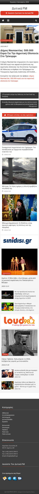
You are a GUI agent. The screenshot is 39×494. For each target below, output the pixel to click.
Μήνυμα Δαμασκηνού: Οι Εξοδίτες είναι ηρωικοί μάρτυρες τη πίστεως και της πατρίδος (17, 225)
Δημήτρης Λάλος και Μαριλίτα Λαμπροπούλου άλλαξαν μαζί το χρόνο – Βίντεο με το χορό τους (25, 384)
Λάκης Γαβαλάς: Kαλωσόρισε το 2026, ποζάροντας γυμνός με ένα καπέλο (16, 360)
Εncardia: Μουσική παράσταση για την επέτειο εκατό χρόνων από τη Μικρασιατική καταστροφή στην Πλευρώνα (19, 104)
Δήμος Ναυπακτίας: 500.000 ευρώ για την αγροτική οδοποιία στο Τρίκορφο (17, 78)
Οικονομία (5, 427)
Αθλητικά (5, 413)
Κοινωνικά (5, 425)
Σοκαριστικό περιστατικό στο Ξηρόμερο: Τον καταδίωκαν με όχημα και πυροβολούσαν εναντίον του (19, 150)
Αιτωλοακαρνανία (6, 40)
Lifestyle (5, 354)
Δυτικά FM (19, 8)
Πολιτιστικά (6, 273)
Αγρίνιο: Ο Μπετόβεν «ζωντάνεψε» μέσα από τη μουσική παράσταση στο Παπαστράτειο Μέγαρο (19, 280)
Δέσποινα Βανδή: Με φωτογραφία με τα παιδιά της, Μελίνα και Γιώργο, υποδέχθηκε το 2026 (26, 373)
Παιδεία (5, 430)
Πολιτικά (5, 432)
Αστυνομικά (6, 417)
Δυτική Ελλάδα (7, 419)
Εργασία (5, 421)
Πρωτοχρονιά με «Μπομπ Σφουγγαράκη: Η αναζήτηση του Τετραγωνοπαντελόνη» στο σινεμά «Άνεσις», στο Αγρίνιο (25, 307)
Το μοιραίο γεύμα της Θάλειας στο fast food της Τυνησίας (18, 95)
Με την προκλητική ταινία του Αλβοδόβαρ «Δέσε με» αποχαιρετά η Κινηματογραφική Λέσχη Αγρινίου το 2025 (25, 295)
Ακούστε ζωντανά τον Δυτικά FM (19, 13)
